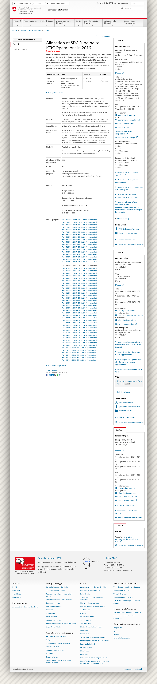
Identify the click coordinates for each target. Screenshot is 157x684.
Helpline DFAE (110, 558)
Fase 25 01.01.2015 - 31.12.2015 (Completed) (79, 310)
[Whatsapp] (58, 375)
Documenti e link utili (53, 620)
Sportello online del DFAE (49, 558)
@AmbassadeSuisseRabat (129, 406)
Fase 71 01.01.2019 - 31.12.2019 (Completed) (79, 229)
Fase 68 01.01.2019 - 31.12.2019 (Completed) (79, 237)
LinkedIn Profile (125, 411)
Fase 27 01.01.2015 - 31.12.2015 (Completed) (79, 305)
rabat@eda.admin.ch (126, 310)
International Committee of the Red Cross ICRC (126, 539)
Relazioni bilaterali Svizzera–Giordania (127, 613)
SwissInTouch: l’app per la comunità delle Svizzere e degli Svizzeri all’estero (94, 662)
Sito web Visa (122, 127)
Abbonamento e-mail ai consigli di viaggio (61, 624)
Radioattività (50, 613)
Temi (115, 631)
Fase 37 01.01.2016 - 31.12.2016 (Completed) (79, 280)
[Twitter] (50, 375)
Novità (14, 587)
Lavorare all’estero (52, 647)
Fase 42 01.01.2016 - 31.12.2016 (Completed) (79, 268)
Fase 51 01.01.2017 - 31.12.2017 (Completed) (79, 249)
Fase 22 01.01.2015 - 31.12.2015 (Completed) (79, 318)
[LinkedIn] (52, 375)
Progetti (116, 635)
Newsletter (16, 590)
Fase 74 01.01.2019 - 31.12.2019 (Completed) (79, 222)
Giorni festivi (16, 594)
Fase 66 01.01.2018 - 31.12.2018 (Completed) (79, 239)
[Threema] (55, 375)
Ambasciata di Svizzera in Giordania (25, 607)
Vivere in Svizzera (119, 594)
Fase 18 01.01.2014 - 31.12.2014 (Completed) (79, 325)
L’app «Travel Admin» (53, 627)
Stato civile (83, 654)
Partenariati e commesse (121, 638)
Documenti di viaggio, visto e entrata (59, 600)
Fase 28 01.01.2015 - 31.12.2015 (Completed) (79, 303)
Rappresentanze (30, 23)
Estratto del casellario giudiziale (91, 627)
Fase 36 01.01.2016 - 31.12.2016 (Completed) (79, 283)
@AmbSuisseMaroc (127, 402)
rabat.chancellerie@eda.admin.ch (132, 315)
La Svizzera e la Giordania (113, 23)
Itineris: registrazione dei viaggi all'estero (94, 641)
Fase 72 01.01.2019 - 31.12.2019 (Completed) (79, 227)
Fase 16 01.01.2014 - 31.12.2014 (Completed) (79, 330)
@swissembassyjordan (128, 233)
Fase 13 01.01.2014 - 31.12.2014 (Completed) (79, 338)
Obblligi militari (85, 624)
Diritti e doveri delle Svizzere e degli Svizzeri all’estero (58, 662)
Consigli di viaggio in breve (55, 590)
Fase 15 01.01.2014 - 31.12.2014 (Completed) (79, 333)
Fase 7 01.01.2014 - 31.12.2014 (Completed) (79, 350)
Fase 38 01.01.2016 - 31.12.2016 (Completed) (79, 278)
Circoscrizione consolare (126, 240)
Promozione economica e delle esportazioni (124, 617)
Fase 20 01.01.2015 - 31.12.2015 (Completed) (79, 323)
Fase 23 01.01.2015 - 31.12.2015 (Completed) (79, 315)
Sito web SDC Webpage (126, 137)
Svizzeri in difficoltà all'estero (90, 603)
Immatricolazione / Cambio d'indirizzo (93, 587)
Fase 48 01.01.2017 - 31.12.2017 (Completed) (79, 257)
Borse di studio (85, 634)
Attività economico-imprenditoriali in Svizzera (126, 602)
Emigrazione (50, 640)
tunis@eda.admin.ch (126, 488)
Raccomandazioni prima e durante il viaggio (59, 595)
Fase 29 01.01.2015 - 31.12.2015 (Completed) (79, 300)
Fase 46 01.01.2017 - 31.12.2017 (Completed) (79, 262)
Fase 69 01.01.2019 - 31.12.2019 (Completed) (79, 234)
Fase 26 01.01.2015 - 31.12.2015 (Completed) (79, 308)
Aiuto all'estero (51, 617)
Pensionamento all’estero (55, 650)
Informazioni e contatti (121, 590)
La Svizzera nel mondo (58, 3)
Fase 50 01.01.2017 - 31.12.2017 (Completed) (79, 252)
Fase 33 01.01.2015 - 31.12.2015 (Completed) (79, 290)
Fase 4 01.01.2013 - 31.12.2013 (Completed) (79, 352)
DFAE (40, 3)
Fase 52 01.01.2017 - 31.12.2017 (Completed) (79, 247)
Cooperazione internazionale (133, 23)
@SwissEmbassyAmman (129, 229)
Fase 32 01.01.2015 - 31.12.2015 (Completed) (79, 293)
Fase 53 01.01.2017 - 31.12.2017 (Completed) (79, 244)
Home (14, 30)
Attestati (83, 613)
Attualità (17, 23)
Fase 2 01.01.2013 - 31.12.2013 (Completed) (79, 357)
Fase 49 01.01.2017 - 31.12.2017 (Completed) (79, 254)
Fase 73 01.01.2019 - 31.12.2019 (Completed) (79, 224)
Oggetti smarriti (85, 620)
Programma (117, 628)
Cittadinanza (84, 651)
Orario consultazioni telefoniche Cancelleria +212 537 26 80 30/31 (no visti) (128, 344)
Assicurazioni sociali (87, 617)
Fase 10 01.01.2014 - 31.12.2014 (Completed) (79, 345)
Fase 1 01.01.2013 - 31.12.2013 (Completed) (79, 360)
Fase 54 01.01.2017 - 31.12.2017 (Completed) (79, 242)
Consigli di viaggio (46, 23)
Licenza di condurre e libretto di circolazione (91, 599)
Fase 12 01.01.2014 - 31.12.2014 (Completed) (79, 340)
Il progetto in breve (55, 93)
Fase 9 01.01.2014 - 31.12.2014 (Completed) (79, 347)
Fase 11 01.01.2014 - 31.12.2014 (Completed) (79, 343)
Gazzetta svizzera (86, 648)
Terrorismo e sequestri (54, 606)
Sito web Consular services (127, 497)
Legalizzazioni (85, 610)
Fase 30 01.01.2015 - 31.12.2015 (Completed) (79, 298)
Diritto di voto (85, 594)
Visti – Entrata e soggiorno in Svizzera (126, 587)
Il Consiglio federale (24, 3)
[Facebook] (47, 375)
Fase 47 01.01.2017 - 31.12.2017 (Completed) (79, 259)
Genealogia (84, 630)
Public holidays (123, 218)
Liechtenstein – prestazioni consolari (92, 637)
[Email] (60, 375)
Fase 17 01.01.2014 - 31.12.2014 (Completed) (79, 328)
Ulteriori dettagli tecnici (57, 365)
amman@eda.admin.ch (127, 115)
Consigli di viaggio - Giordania (57, 587)
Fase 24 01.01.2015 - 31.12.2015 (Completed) (79, 313)
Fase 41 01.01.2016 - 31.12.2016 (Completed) (79, 271)
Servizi (78, 23)
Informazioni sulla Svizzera (122, 597)
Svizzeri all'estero (52, 657)
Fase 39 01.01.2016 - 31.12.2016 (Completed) (79, 275)
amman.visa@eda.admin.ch (129, 120)
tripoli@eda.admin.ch (127, 493)
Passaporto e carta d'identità (90, 590)
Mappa (119, 73)
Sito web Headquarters (126, 124)
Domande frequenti (53, 603)
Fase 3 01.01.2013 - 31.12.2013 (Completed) (79, 355)
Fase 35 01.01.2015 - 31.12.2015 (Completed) (79, 285)
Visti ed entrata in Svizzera (92, 23)
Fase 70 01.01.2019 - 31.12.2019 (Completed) (79, 232)
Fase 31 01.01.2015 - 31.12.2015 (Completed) (79, 295)
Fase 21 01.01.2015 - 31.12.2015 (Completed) (79, 320)
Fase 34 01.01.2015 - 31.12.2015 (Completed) (79, 288)
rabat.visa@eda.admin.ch (128, 320)
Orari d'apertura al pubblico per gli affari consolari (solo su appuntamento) (128, 361)
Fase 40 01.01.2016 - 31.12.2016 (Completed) (79, 273)
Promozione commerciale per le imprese (94, 658)
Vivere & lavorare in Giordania (65, 23)
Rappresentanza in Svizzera (56, 637)
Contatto (118, 40)
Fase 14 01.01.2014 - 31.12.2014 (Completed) (79, 335)
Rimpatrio (49, 654)
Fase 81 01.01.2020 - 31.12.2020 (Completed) (79, 220)
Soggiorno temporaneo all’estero (58, 643)
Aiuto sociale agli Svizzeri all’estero (92, 606)
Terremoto (50, 610)
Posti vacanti (16, 597)
